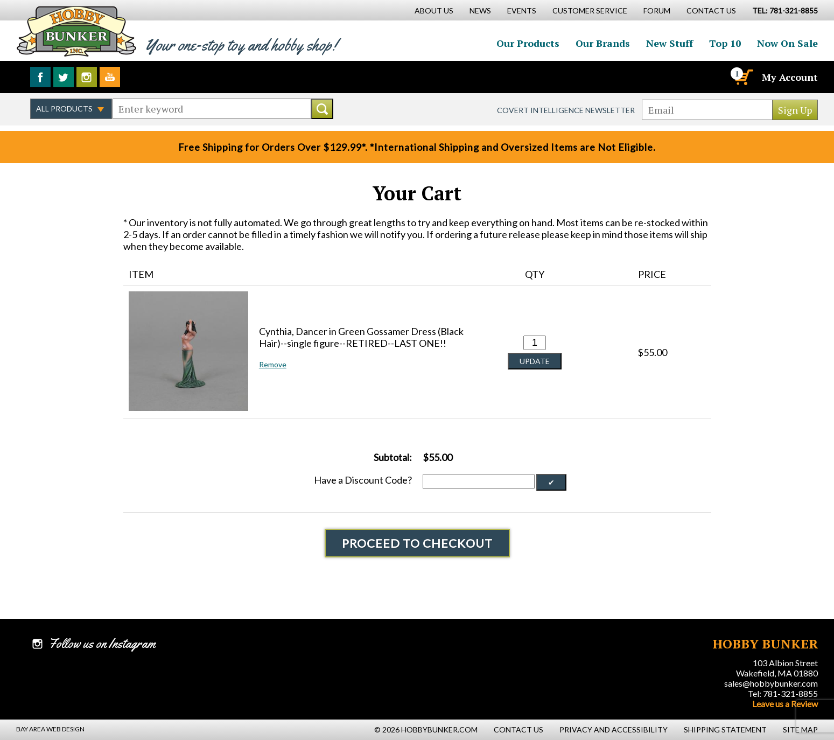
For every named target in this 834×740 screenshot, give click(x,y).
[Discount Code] (479, 481)
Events (521, 10)
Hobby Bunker (76, 31)
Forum (656, 10)
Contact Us (711, 10)
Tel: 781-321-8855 (783, 693)
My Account (790, 77)
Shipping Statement (725, 729)
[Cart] (743, 77)
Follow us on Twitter (63, 77)
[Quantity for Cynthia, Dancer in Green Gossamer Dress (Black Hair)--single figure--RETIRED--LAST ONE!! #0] (534, 343)
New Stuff (669, 43)
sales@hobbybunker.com (771, 683)
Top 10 (725, 43)
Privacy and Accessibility (613, 729)
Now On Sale (787, 43)
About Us (434, 10)
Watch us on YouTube (110, 77)
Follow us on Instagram (86, 77)
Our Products (527, 43)
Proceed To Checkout (417, 543)
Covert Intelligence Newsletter (566, 110)
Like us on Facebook (40, 77)
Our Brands (603, 43)
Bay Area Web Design (50, 729)
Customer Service (589, 10)
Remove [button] (272, 364)
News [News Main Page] (480, 10)
